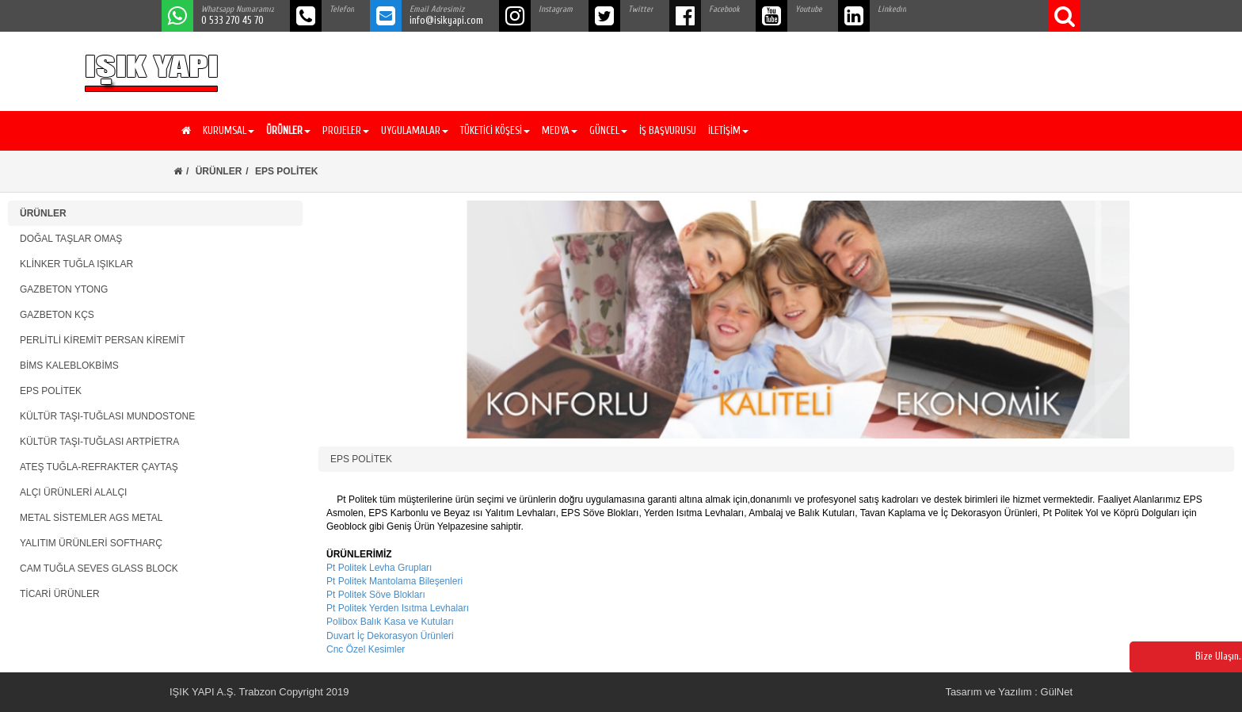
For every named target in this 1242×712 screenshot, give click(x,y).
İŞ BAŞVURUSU (667, 130)
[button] (286, 131)
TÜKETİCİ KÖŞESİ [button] (495, 130)
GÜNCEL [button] (608, 130)
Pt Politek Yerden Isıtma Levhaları (397, 608)
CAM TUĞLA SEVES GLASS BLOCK (99, 568)
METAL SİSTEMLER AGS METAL (91, 517)
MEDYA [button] (559, 130)
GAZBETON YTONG (64, 289)
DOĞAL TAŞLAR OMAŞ (71, 238)
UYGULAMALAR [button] (414, 130)
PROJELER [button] (345, 130)
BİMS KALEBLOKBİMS (69, 365)
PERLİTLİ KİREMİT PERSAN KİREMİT (102, 340)
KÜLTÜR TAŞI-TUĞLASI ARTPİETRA (99, 441)
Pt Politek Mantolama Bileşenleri (394, 581)
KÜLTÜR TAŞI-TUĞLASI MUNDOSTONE (107, 416)
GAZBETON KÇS (57, 314)
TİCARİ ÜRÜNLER (60, 593)
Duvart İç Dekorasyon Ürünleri (390, 635)
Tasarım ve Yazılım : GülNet (1008, 692)
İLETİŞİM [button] (728, 130)
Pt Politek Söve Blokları (375, 594)
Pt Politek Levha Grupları (379, 567)
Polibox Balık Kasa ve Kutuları (390, 621)
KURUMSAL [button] (228, 130)
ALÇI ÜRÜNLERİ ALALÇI (73, 492)
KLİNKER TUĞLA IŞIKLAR (76, 264)
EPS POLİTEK (51, 390)
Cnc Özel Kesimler (365, 649)
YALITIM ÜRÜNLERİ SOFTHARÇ (91, 543)
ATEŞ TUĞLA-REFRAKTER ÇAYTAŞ (99, 467)
